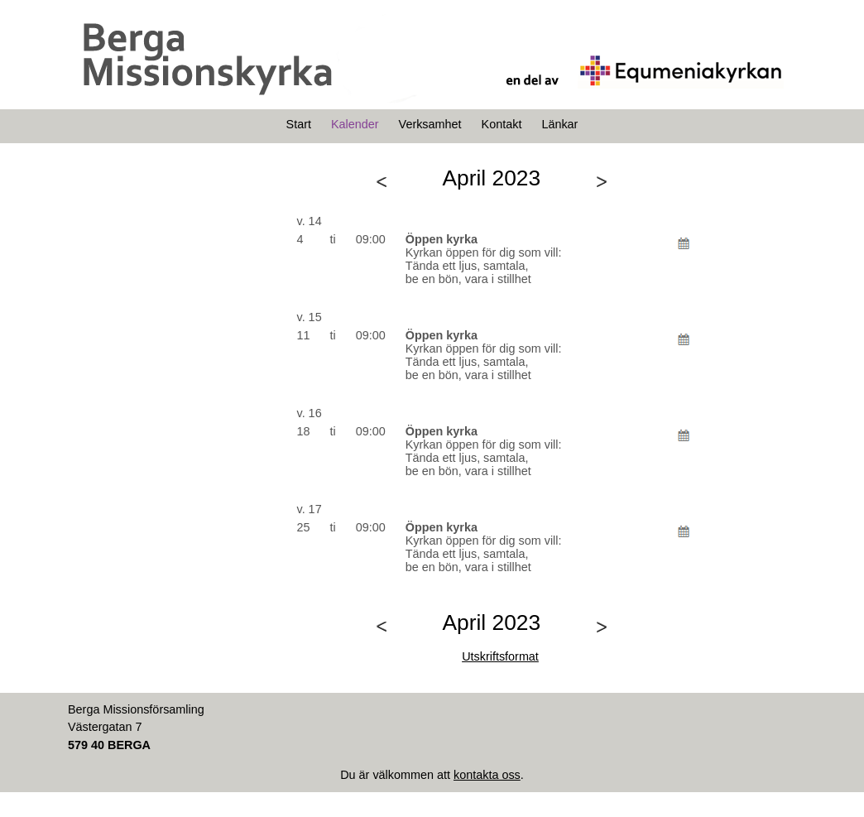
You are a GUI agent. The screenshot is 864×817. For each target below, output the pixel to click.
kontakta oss (487, 774)
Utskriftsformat (500, 656)
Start (298, 124)
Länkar (559, 124)
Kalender (355, 124)
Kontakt (502, 124)
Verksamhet (430, 124)
